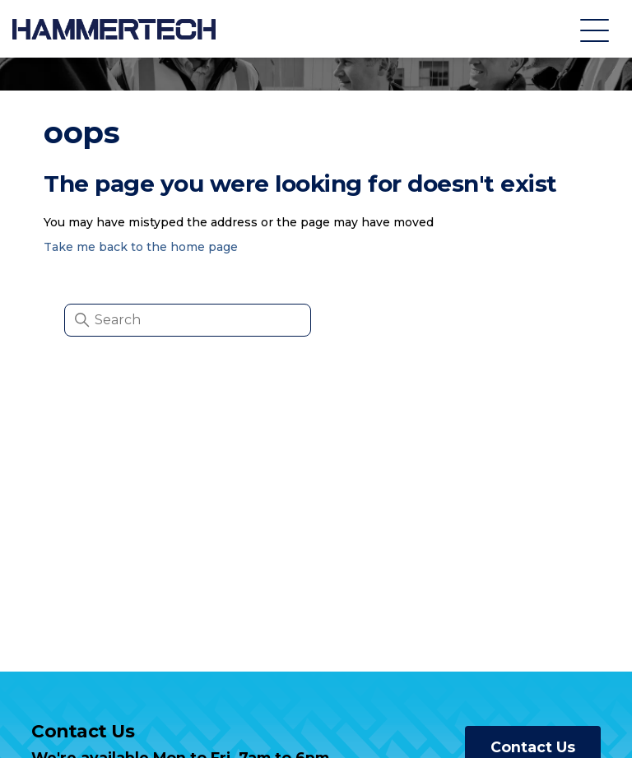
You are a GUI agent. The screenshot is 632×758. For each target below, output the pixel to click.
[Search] (187, 320)
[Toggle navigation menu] (594, 29)
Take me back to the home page (141, 246)
